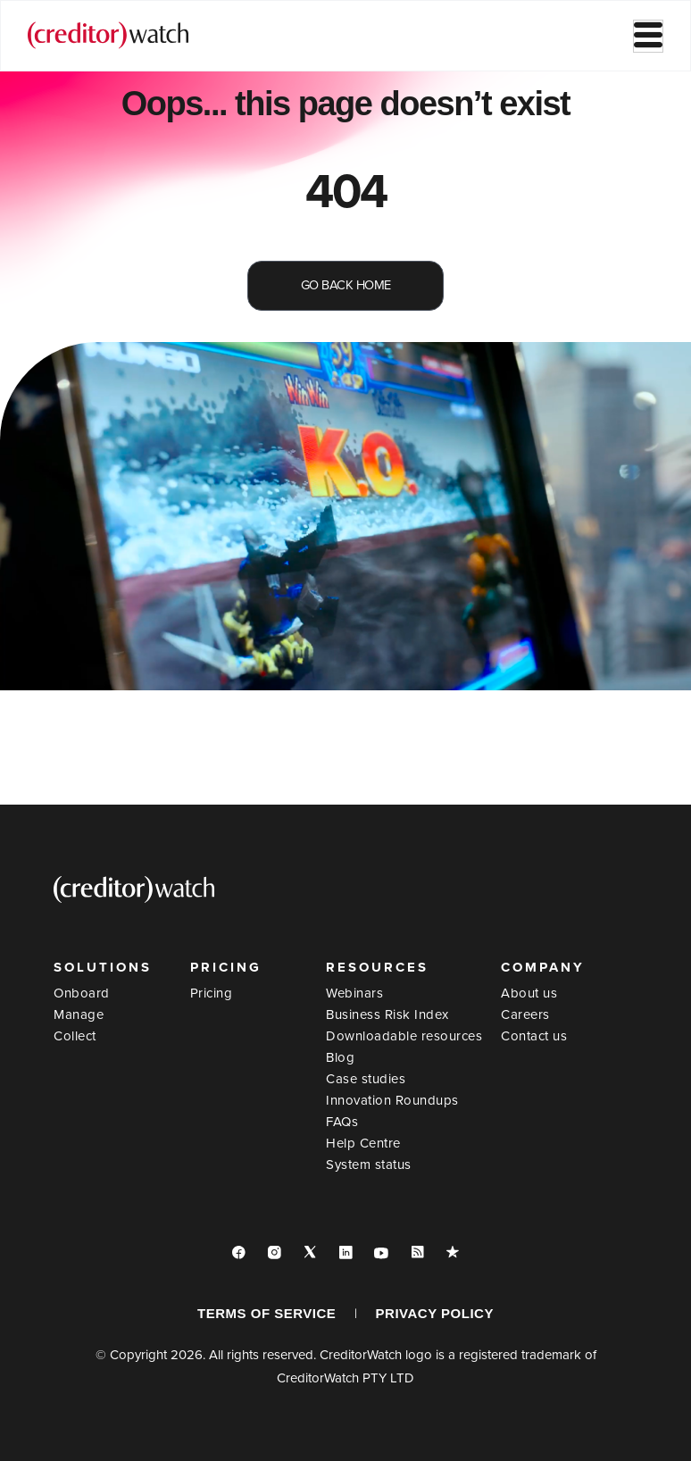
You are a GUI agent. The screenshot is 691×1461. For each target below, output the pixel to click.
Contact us (534, 1036)
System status (369, 1164)
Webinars (354, 993)
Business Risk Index (387, 1014)
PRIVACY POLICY (435, 1313)
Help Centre (363, 1143)
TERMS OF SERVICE (266, 1313)
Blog (340, 1057)
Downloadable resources (404, 1036)
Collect (75, 1036)
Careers (525, 1014)
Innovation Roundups (392, 1100)
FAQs (342, 1122)
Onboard (82, 993)
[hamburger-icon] (648, 36)
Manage (79, 1014)
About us (529, 993)
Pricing (211, 993)
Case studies (365, 1079)
